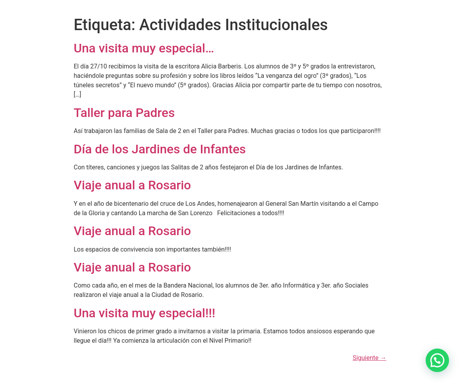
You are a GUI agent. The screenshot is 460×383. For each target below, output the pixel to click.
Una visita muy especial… (144, 48)
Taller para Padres (124, 112)
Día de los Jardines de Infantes (160, 149)
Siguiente (369, 357)
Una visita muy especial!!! (144, 313)
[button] (437, 360)
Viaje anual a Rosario (132, 185)
